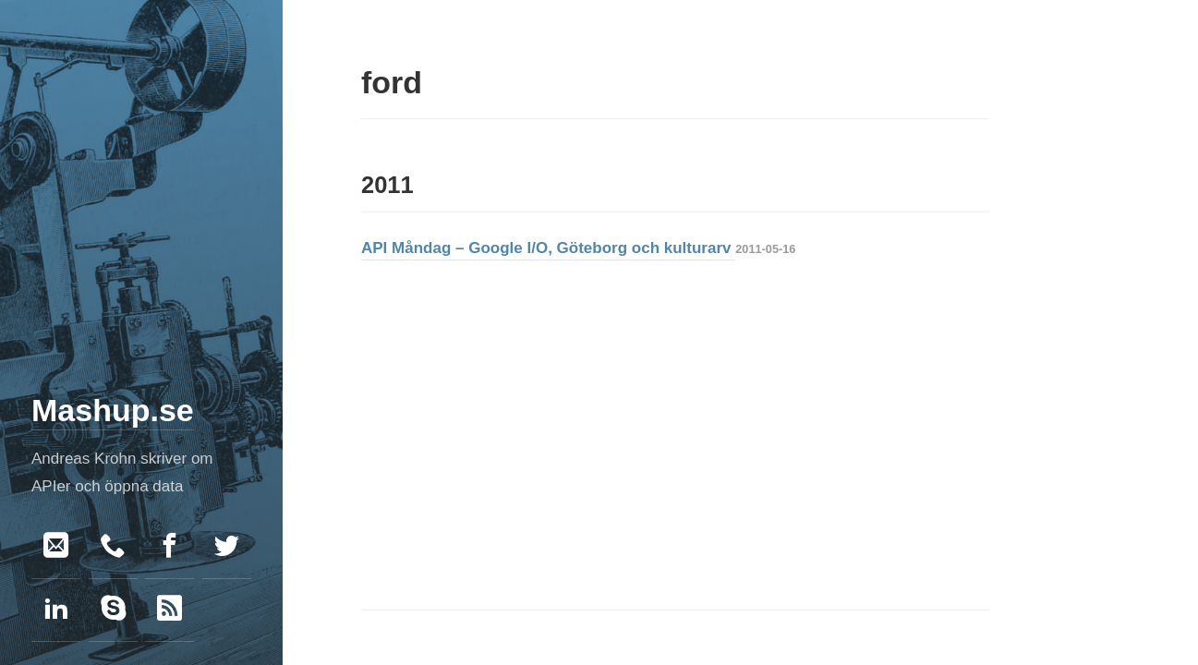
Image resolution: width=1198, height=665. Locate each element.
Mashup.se (112, 410)
